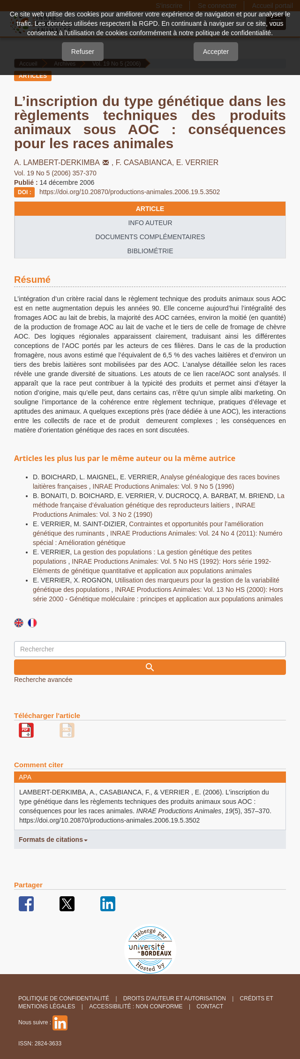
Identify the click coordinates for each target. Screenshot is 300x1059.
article (150, 208)
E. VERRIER (197, 162)
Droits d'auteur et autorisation (174, 998)
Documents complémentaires (150, 237)
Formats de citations (53, 839)
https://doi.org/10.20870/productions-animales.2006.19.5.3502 (129, 192)
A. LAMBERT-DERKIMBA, (65, 162)
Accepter (216, 51)
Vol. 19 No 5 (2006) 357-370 (55, 173)
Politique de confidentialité (63, 998)
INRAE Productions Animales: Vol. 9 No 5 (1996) (163, 486)
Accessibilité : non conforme (135, 1006)
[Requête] (150, 649)
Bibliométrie (150, 251)
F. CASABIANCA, (146, 162)
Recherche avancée (43, 679)
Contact (209, 1006)
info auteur (150, 223)
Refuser (82, 51)
